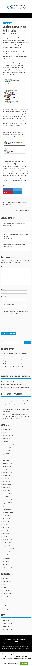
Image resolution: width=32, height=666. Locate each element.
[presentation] (8, 324)
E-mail (3, 297)
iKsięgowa (11, 648)
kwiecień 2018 (7, 500)
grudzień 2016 (7, 543)
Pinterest (7, 192)
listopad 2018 (7, 478)
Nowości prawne (8, 593)
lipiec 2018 (6, 490)
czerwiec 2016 (7, 561)
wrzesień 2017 (7, 515)
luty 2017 (6, 536)
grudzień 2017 (7, 506)
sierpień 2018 (7, 487)
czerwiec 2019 (7, 457)
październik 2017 (8, 512)
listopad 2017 (7, 509)
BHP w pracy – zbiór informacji (12, 364)
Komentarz (5, 267)
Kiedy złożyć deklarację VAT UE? (13, 367)
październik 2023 (8, 435)
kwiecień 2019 (7, 463)
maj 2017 (6, 527)
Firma (4, 584)
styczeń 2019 (7, 472)
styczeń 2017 (7, 539)
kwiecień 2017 (7, 530)
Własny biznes (7, 609)
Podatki (5, 600)
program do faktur (22, 651)
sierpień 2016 (7, 555)
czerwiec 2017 (7, 524)
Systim (19, 644)
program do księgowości (22, 648)
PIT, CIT (5, 597)
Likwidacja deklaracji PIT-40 (9, 381)
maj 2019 (6, 460)
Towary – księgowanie (20, 210)
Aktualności (6, 578)
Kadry (5, 587)
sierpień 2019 (7, 451)
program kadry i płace (10, 651)
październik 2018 (8, 481)
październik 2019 (8, 445)
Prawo (5, 603)
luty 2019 (6, 469)
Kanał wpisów (7, 623)
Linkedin (18, 192)
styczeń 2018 (7, 503)
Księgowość (6, 590)
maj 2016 (6, 564)
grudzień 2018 (7, 475)
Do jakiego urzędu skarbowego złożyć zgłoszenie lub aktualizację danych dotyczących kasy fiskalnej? (16, 416)
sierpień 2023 (7, 438)
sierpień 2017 (7, 518)
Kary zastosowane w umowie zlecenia (15, 370)
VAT (4, 606)
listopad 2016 (7, 546)
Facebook (7, 189)
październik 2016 (8, 549)
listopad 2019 (7, 441)
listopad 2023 (7, 432)
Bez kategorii (8, 23)
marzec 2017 (7, 533)
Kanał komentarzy (8, 626)
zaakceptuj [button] (24, 663)
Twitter (18, 189)
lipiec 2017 (6, 521)
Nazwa (4, 289)
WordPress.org (7, 629)
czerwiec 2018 (7, 494)
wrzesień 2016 (7, 552)
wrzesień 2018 (7, 484)
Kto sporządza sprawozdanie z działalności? (15, 387)
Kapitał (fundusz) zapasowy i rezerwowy (14, 384)
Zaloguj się (6, 620)
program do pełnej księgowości (15, 646)
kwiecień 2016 (7, 567)
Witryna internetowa (7, 304)
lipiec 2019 (6, 454)
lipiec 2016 (6, 558)
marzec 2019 (7, 466)
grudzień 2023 (7, 429)
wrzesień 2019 (7, 448)
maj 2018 (6, 497)
